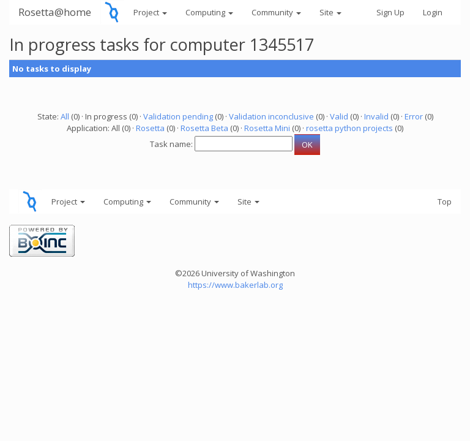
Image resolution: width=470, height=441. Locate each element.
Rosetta (150, 128)
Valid (339, 116)
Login (432, 12)
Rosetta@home (54, 12)
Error (414, 116)
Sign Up (390, 12)
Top (445, 201)
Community (276, 12)
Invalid (376, 116)
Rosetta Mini (267, 128)
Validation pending (178, 116)
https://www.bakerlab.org (235, 284)
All (65, 116)
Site (330, 12)
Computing (209, 12)
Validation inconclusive (271, 116)
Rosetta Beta (204, 128)
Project (150, 12)
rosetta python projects (349, 128)
